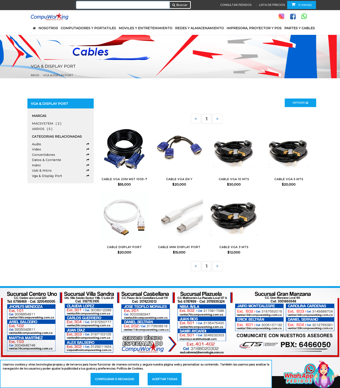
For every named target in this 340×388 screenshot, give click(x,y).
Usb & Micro (60, 170)
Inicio (35, 75)
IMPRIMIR (300, 102)
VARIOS (42, 129)
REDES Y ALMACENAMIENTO (199, 28)
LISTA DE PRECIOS (272, 5)
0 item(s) (301, 4)
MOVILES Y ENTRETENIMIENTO (145, 28)
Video (60, 149)
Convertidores (60, 154)
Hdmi (60, 165)
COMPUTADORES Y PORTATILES (88, 28)
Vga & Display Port (58, 75)
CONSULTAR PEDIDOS (235, 5)
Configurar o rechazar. (115, 379)
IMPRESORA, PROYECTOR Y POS (254, 28)
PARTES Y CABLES (299, 28)
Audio (60, 144)
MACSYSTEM (46, 123)
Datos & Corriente (60, 159)
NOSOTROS (48, 28)
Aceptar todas (164, 379)
